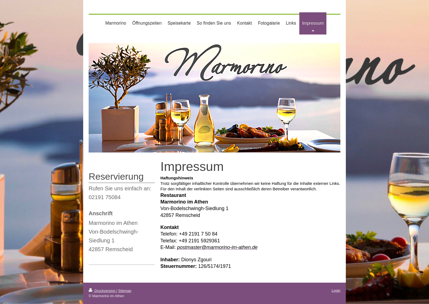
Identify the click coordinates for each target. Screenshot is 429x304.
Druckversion (102, 291)
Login (336, 290)
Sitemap (124, 291)
